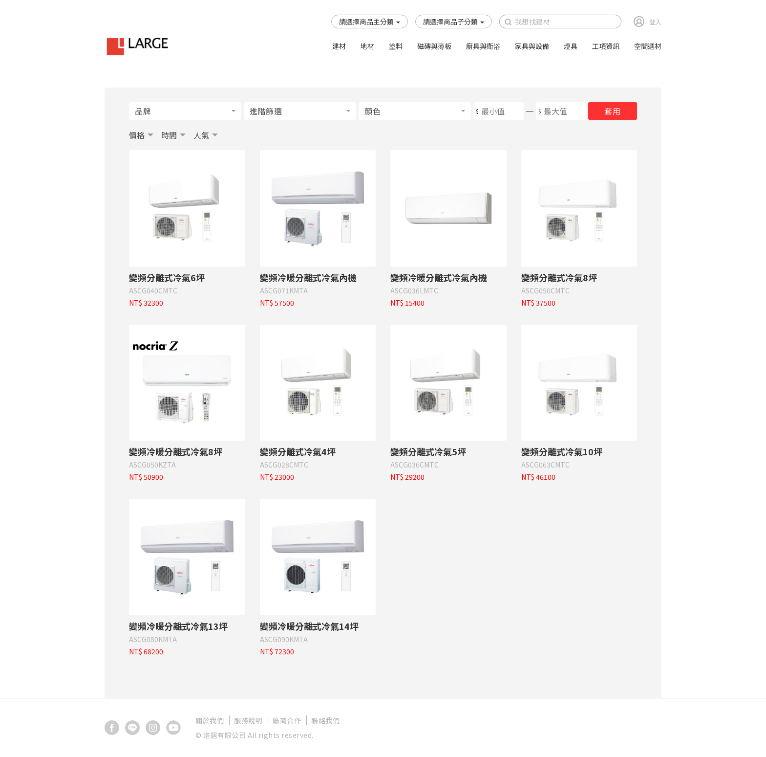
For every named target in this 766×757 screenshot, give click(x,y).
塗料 (396, 46)
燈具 (570, 46)
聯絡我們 (325, 720)
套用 (612, 111)
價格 (137, 135)
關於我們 (209, 720)
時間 (169, 135)
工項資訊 (605, 46)
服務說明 (248, 720)
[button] (369, 21)
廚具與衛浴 (483, 46)
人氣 (201, 135)
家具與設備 (532, 46)
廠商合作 (287, 720)
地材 (367, 46)
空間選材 (647, 46)
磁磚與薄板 (434, 46)
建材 (339, 46)
